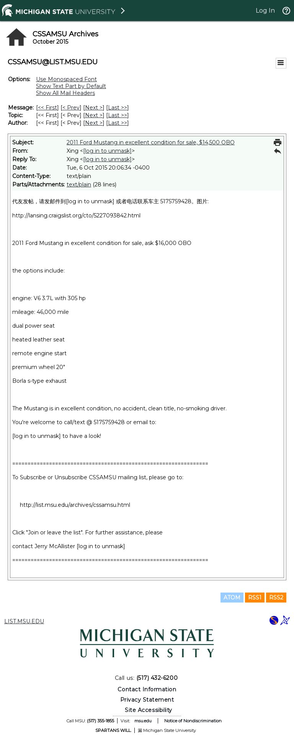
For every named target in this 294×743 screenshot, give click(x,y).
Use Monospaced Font (66, 79)
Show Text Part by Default (71, 86)
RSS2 (276, 597)
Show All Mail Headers (65, 93)
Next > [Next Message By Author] (94, 122)
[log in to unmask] (107, 150)
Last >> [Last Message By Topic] (117, 115)
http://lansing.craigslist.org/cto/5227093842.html (76, 215)
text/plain (79, 184)
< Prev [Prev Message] (71, 107)
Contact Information (147, 689)
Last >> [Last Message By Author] (117, 122)
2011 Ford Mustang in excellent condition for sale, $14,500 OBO (151, 142)
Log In (265, 10)
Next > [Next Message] (94, 107)
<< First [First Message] (47, 107)
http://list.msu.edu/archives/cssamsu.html (75, 504)
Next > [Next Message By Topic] (94, 115)
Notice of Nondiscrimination (193, 720)
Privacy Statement (147, 699)
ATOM (232, 597)
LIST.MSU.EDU (24, 621)
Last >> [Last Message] (117, 107)
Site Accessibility (148, 710)
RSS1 (254, 597)
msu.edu (143, 720)
